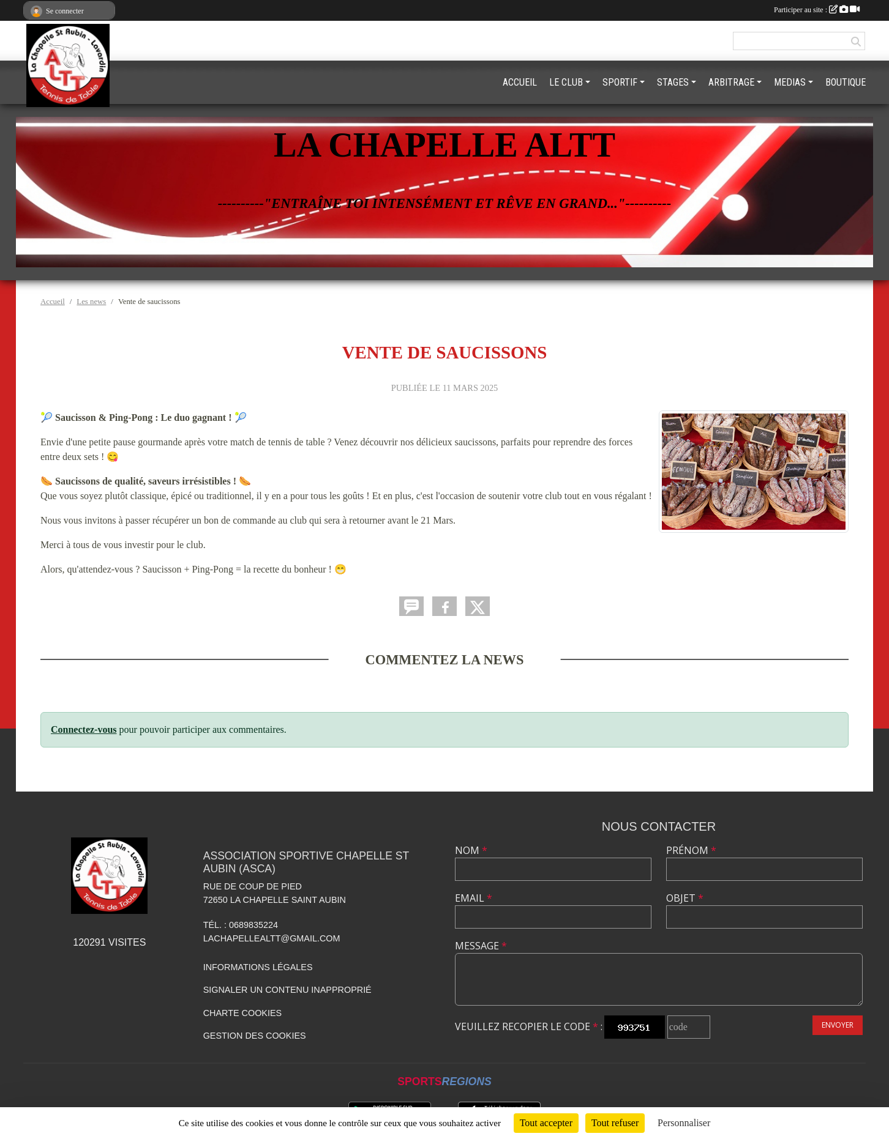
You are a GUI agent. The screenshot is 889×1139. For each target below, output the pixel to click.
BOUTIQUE (845, 82)
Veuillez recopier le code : (528, 1026)
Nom (471, 850)
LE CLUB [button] (566, 82)
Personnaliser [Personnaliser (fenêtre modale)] (684, 1123)
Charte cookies (242, 1013)
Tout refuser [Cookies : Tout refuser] (615, 1123)
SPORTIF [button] (619, 82)
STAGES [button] (673, 82)
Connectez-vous (84, 729)
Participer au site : (817, 10)
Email (473, 898)
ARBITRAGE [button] (731, 82)
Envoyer (837, 1025)
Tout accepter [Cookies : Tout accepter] (546, 1123)
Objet (684, 898)
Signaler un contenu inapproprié (287, 990)
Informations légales (258, 967)
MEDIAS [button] (790, 82)
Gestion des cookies (254, 1036)
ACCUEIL (520, 82)
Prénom (691, 850)
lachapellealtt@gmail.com (271, 938)
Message (481, 945)
